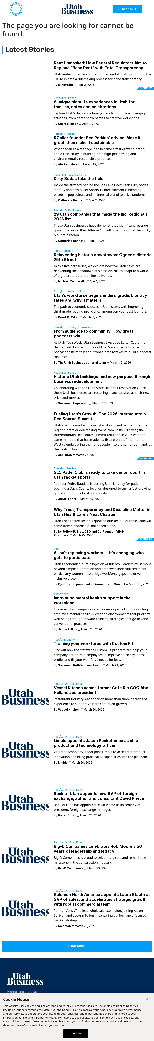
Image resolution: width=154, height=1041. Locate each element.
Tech (57, 548)
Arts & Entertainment (70, 174)
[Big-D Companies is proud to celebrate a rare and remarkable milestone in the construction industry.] (25, 855)
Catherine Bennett (71, 200)
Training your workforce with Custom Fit (93, 643)
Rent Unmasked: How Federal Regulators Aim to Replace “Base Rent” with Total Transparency (100, 65)
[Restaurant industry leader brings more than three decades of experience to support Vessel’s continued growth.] (25, 696)
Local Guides (63, 250)
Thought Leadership (68, 291)
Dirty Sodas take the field (79, 178)
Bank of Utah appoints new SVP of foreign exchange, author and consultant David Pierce (99, 796)
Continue (76, 1033)
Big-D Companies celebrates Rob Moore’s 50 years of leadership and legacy (98, 849)
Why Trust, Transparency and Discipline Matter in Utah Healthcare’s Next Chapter (102, 512)
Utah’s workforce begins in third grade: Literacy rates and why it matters (100, 298)
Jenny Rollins (67, 629)
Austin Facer (67, 499)
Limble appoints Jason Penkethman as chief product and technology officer (97, 743)
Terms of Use (30, 1021)
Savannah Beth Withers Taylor (80, 665)
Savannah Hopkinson (73, 403)
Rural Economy (64, 639)
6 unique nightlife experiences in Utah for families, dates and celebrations (94, 104)
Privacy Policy (54, 1021)
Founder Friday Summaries (73, 327)
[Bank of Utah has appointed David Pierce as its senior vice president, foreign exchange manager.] (25, 802)
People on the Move (68, 683)
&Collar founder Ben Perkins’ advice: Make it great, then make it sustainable (97, 140)
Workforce (61, 594)
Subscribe (127, 9)
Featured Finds (65, 98)
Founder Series (65, 133)
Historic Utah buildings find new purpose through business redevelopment (102, 379)
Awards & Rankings (67, 210)
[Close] (147, 999)
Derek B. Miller (68, 317)
